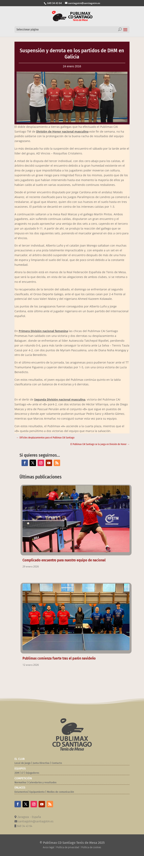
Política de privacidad (67, 847)
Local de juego (22, 763)
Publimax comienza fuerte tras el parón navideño (59, 658)
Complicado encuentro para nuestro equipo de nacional (64, 560)
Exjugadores (32, 772)
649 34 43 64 (54, 3)
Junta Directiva (40, 763)
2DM (16, 772)
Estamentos (21, 792)
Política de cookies (91, 847)
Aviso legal (48, 847)
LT (22, 772)
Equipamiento (37, 792)
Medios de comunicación (60, 792)
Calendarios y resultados (42, 782)
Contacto (57, 763)
